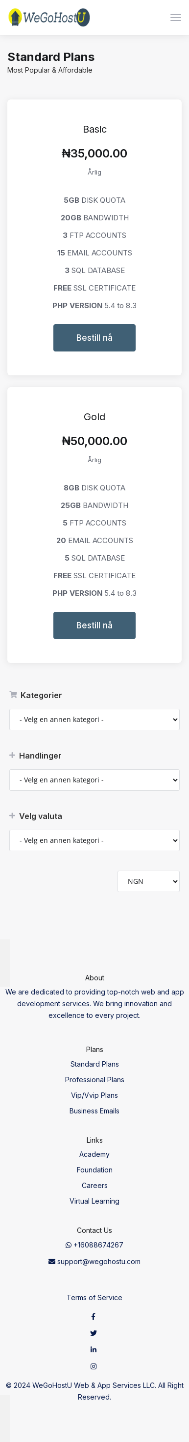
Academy (94, 1154)
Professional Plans (94, 1079)
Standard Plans (95, 1064)
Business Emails (94, 1111)
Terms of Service (94, 1297)
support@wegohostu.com (94, 1261)
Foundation (95, 1170)
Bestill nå (94, 338)
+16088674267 (94, 1245)
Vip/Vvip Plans (94, 1095)
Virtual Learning (94, 1201)
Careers (95, 1185)
